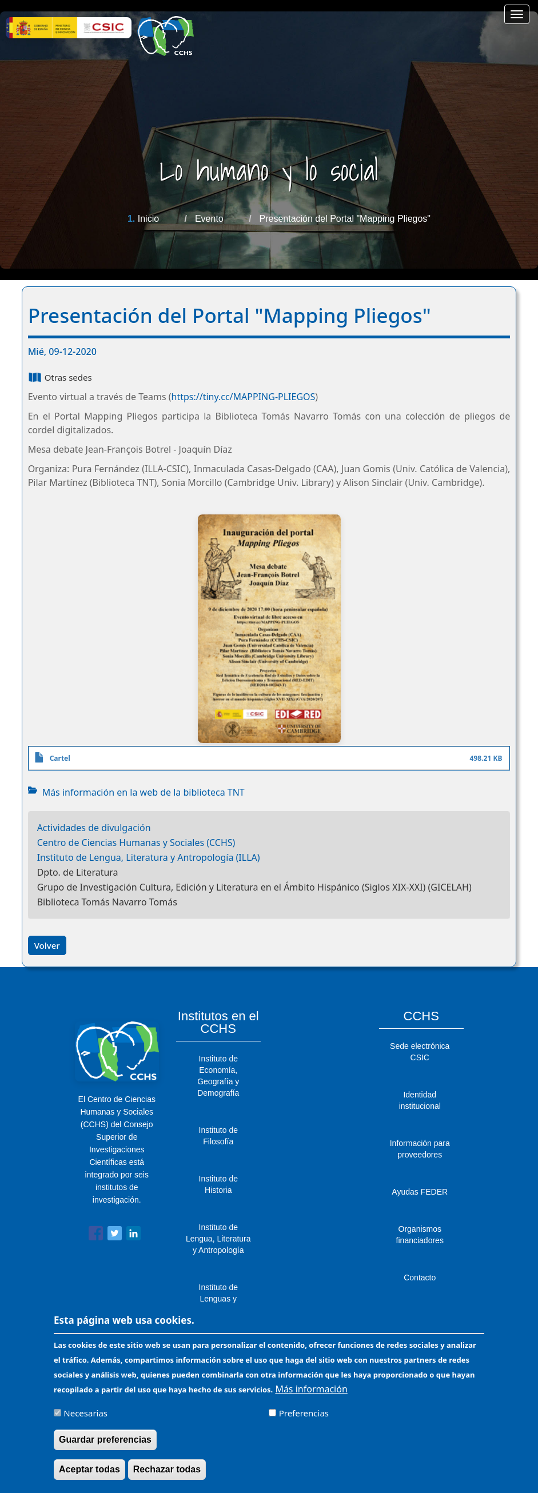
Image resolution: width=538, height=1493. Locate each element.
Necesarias (85, 1418)
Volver (47, 945)
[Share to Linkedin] (133, 1235)
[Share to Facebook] (96, 1235)
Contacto (420, 1277)
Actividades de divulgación (94, 827)
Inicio (148, 218)
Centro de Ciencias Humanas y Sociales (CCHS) (136, 842)
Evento (209, 218)
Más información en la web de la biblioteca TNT (143, 792)
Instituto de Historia (218, 1184)
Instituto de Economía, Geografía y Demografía (218, 1075)
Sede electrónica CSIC (419, 1051)
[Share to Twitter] (114, 1235)
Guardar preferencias (105, 1445)
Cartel (60, 758)
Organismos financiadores (420, 1234)
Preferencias (304, 1418)
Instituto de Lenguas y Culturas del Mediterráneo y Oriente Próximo (218, 1310)
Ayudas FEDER (420, 1191)
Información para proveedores (420, 1149)
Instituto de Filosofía (218, 1135)
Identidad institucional (420, 1100)
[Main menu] (516, 14)
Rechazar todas (167, 1475)
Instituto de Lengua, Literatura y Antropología (218, 1239)
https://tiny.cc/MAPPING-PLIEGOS (244, 396)
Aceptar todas (89, 1475)
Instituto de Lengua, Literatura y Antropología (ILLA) (148, 857)
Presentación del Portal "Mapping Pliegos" (345, 218)
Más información (311, 1394)
